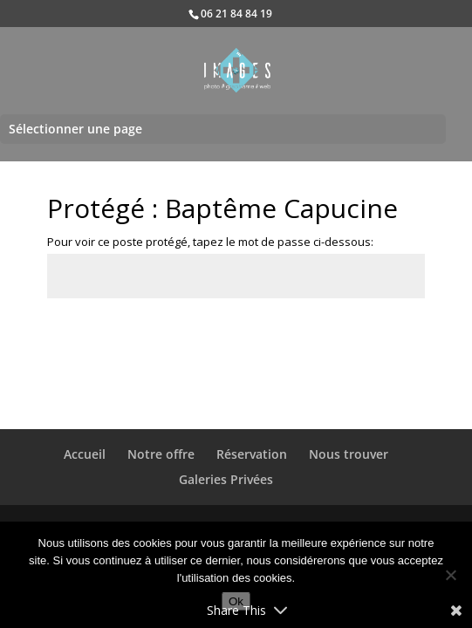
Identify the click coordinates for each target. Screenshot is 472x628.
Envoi (383, 338)
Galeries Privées (226, 479)
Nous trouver (348, 454)
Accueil (85, 454)
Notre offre (161, 454)
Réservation (251, 454)
